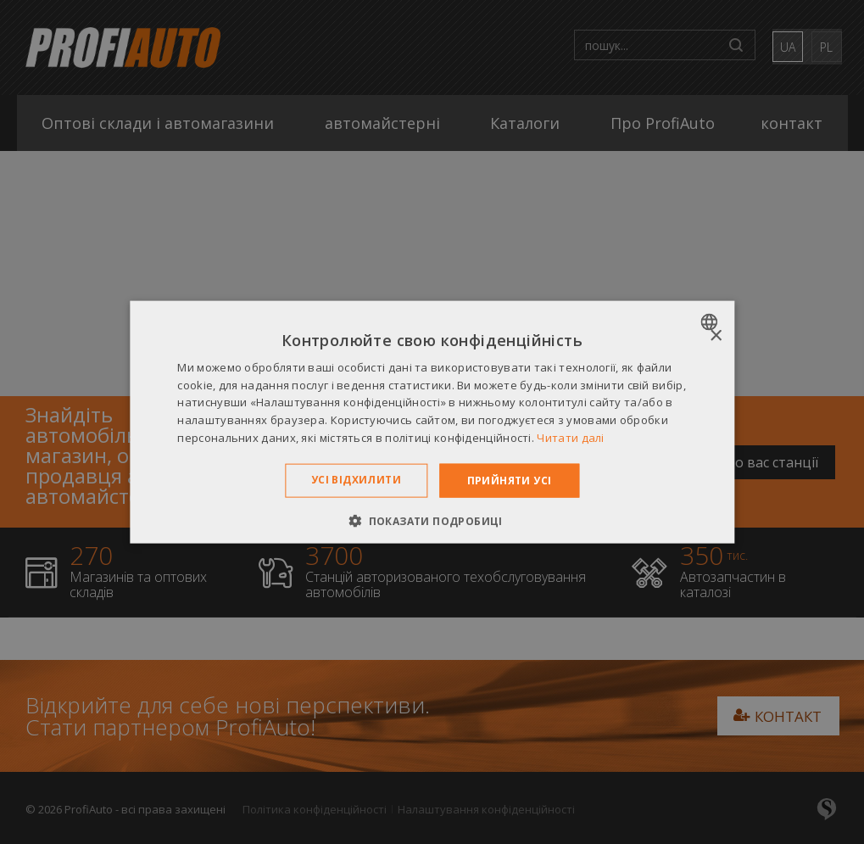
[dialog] (432, 422)
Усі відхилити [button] (356, 479)
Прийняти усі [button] (509, 479)
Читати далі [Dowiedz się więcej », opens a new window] (570, 437)
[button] (432, 521)
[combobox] (711, 321)
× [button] (715, 335)
